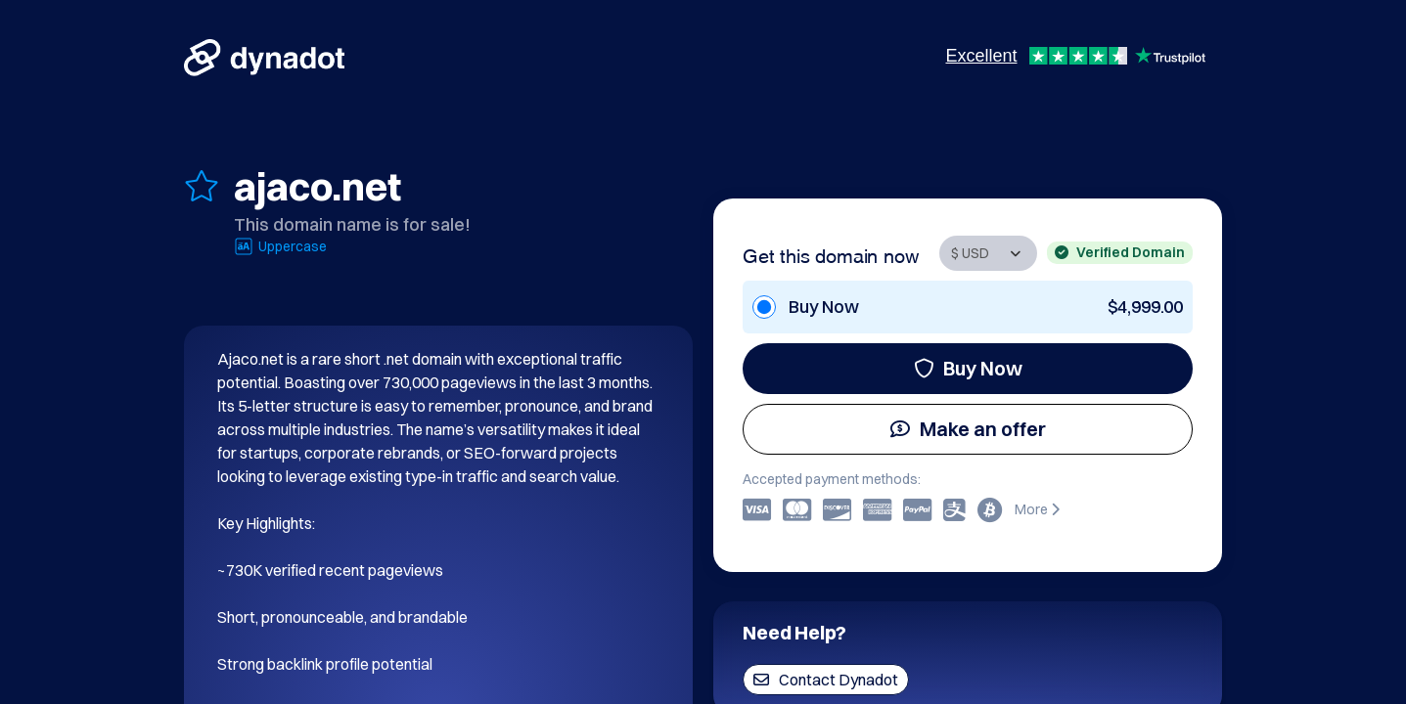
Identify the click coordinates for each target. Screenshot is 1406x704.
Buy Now (968, 368)
